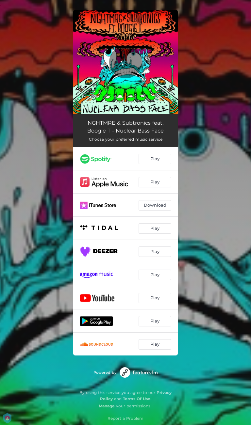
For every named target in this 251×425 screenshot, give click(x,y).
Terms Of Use (136, 398)
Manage (107, 405)
